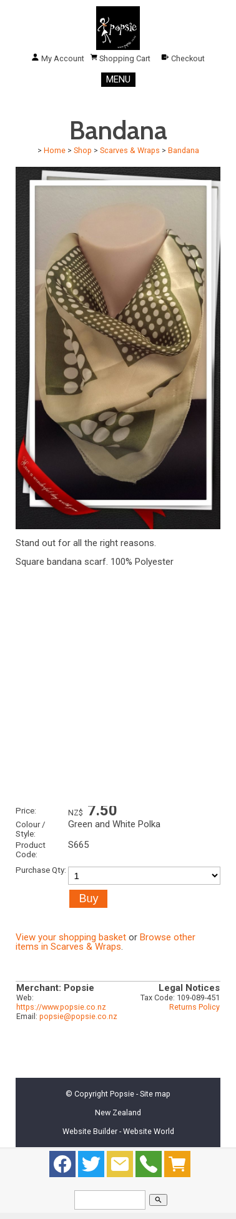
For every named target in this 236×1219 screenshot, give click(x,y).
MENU (118, 79)
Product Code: (31, 849)
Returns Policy (194, 1007)
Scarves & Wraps (130, 150)
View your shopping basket (71, 937)
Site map (155, 1093)
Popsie (122, 1093)
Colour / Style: (31, 828)
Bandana (183, 150)
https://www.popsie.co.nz (61, 1007)
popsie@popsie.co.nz (78, 1016)
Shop (83, 150)
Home (55, 150)
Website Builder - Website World (118, 1131)
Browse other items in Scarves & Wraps (105, 942)
